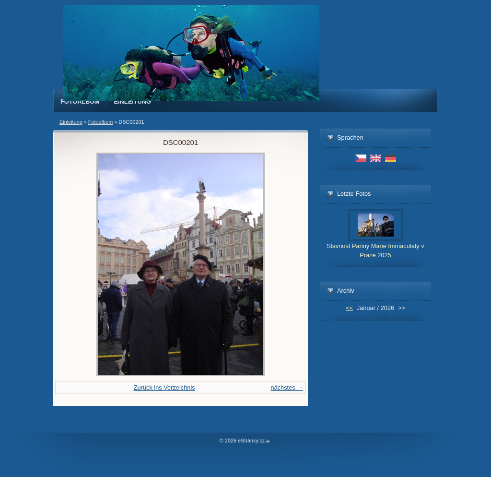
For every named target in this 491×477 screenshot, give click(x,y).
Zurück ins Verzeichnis (164, 387)
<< (349, 307)
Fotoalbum (80, 101)
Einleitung (133, 101)
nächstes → (286, 387)
